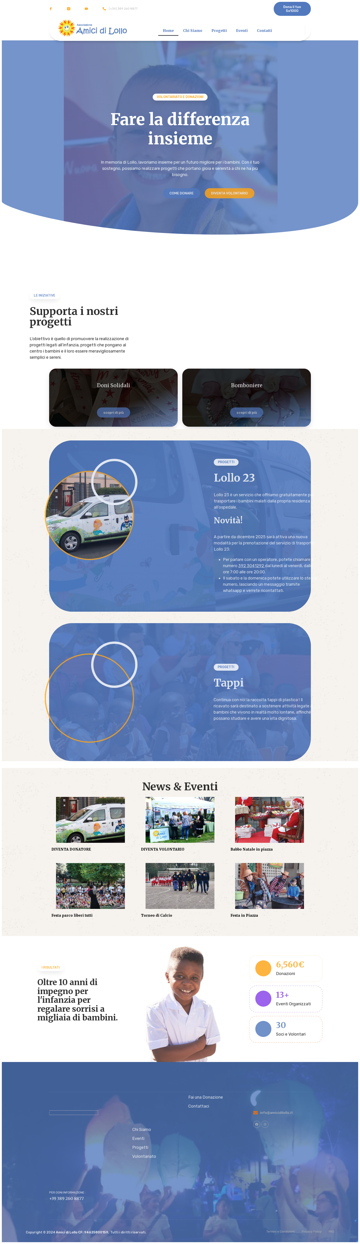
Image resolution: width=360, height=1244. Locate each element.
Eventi (242, 30)
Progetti (219, 30)
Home (168, 30)
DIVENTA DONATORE (71, 849)
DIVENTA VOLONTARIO (162, 849)
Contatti (264, 30)
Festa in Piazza (244, 915)
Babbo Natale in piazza (252, 849)
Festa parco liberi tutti (72, 915)
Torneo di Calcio (156, 915)
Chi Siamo (192, 30)
